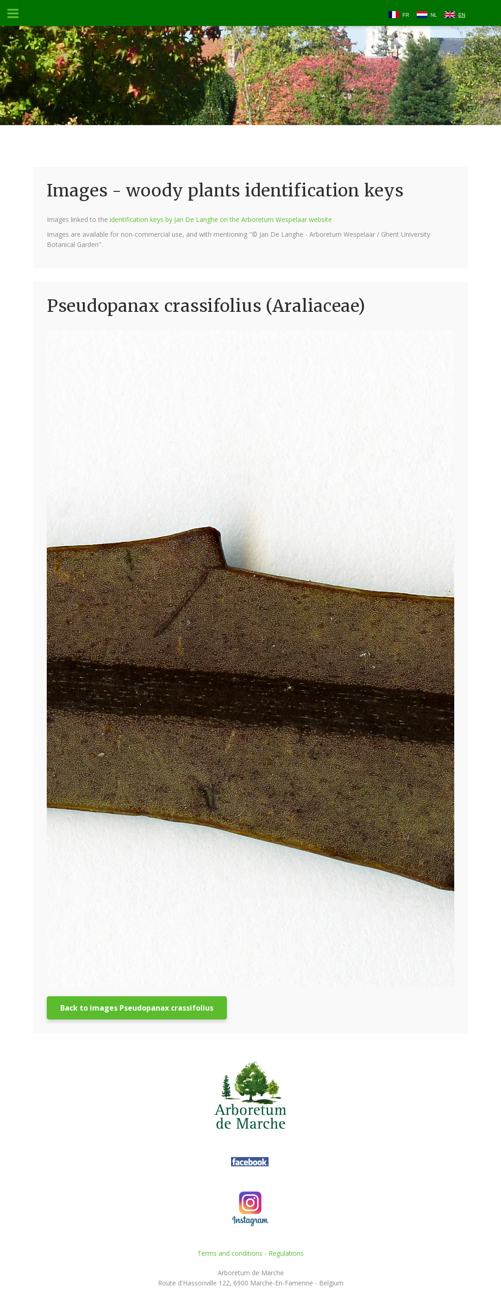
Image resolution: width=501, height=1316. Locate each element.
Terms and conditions (230, 1253)
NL (434, 15)
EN (461, 15)
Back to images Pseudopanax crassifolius (136, 1008)
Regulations (286, 1253)
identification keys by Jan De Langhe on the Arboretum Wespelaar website (221, 219)
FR (405, 15)
